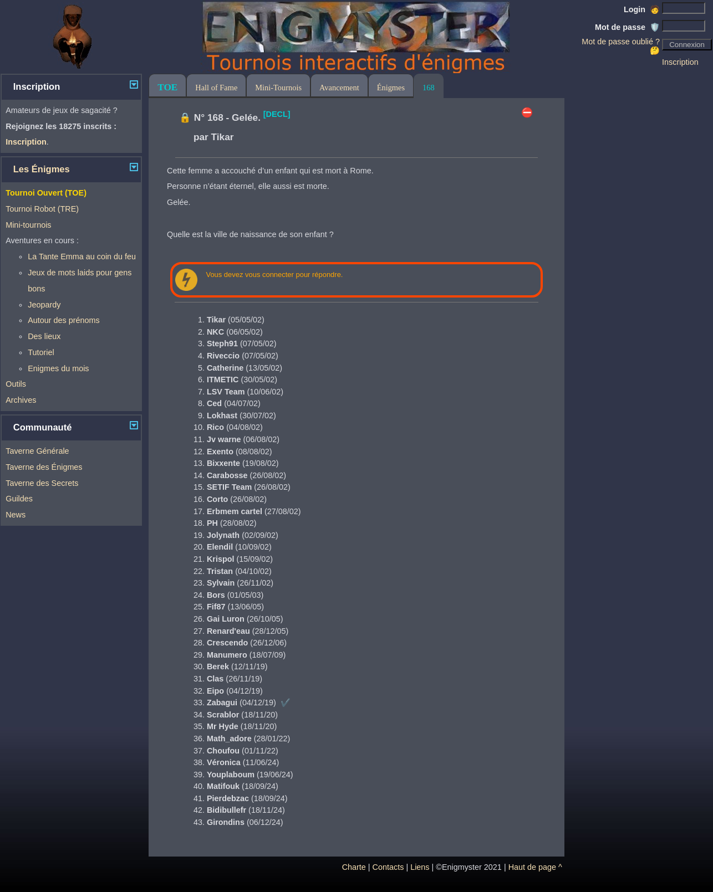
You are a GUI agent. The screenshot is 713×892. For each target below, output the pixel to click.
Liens (419, 867)
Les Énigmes (41, 169)
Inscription (680, 62)
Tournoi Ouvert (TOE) (46, 192)
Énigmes (391, 87)
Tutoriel (41, 352)
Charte (354, 867)
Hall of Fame (216, 87)
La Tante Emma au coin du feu (82, 256)
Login (642, 9)
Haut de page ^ (535, 867)
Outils (16, 384)
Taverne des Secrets (42, 483)
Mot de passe (627, 27)
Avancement (339, 87)
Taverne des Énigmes (44, 467)
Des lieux (44, 336)
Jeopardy (44, 304)
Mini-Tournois (278, 87)
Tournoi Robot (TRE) (42, 208)
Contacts (388, 867)
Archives (21, 400)
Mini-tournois (28, 225)
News (16, 514)
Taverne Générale (37, 451)
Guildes (19, 498)
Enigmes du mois (58, 368)
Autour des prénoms (64, 320)
